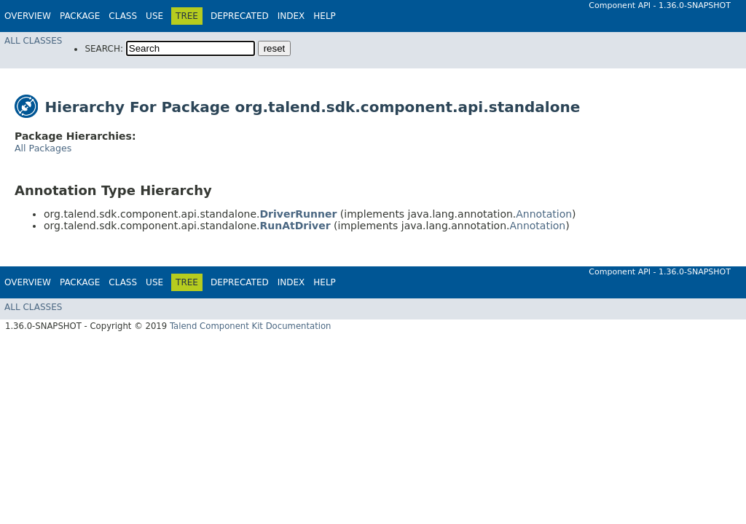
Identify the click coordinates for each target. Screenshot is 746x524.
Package (80, 16)
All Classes (33, 41)
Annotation (544, 214)
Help (324, 16)
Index (291, 16)
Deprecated (240, 16)
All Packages (43, 148)
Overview (27, 16)
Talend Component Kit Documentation (250, 326)
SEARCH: (104, 49)
